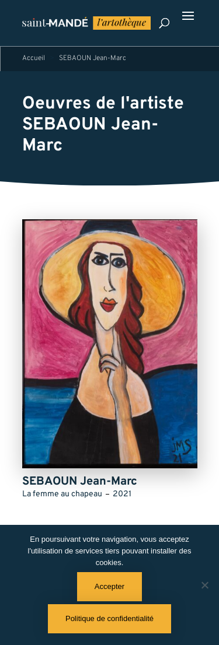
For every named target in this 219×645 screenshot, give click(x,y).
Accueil (33, 58)
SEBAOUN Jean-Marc (90, 135)
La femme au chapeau (62, 494)
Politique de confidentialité (109, 618)
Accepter (109, 586)
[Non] (204, 585)
